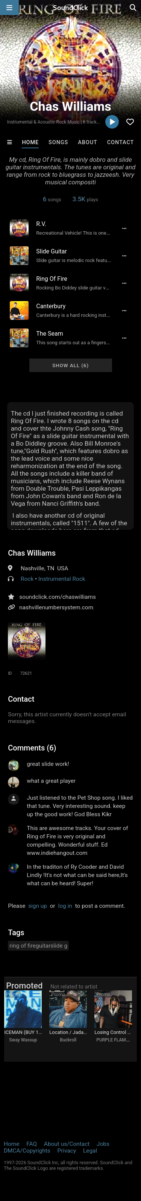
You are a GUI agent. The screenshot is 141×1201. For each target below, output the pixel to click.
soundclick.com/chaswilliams (57, 597)
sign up (37, 906)
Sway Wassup (23, 1040)
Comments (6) (32, 747)
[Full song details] (124, 228)
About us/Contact (66, 1144)
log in (65, 906)
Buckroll (68, 1040)
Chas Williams (32, 553)
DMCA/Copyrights (27, 1150)
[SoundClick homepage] (70, 7)
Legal (90, 1150)
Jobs (103, 1144)
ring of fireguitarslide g (38, 945)
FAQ (31, 1144)
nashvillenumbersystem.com (56, 607)
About (87, 142)
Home (30, 142)
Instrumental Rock (61, 579)
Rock (27, 579)
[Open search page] (133, 7)
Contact (120, 142)
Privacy (66, 1150)
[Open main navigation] (9, 7)
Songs (58, 142)
